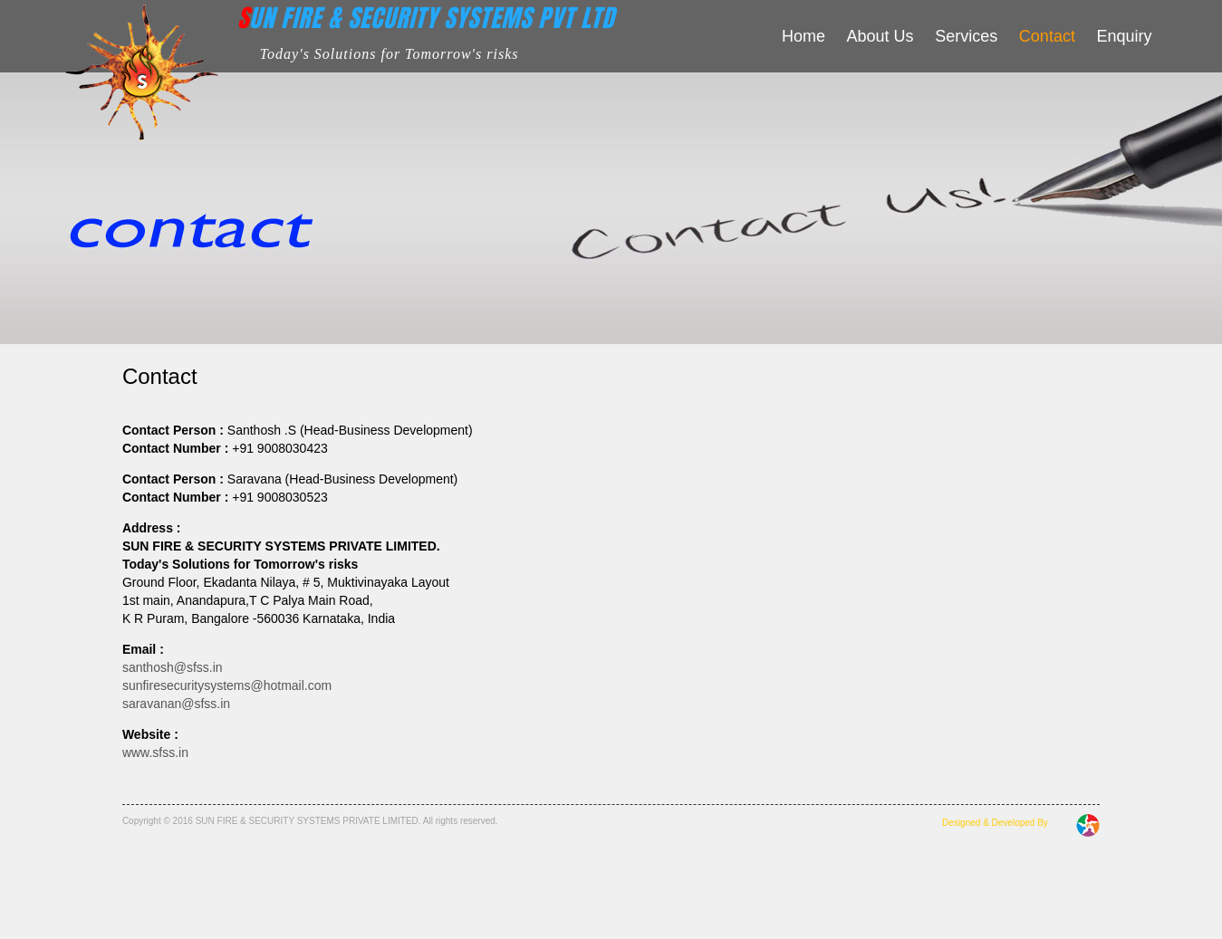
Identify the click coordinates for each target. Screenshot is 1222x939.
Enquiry (1124, 36)
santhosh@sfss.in (172, 667)
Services (966, 36)
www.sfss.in (155, 752)
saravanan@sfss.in (176, 703)
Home (803, 36)
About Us (880, 36)
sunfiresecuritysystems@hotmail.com (227, 685)
